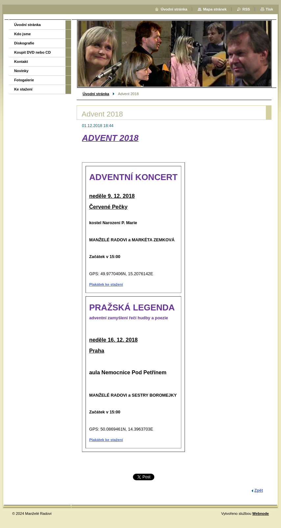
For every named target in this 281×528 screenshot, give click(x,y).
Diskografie (24, 43)
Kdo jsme (22, 34)
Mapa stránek (215, 9)
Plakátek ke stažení (106, 284)
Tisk (269, 9)
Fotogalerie (24, 80)
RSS (246, 9)
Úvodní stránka (96, 94)
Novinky (21, 71)
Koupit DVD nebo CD (32, 52)
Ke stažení (23, 89)
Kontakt (21, 62)
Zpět (258, 490)
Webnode (260, 513)
